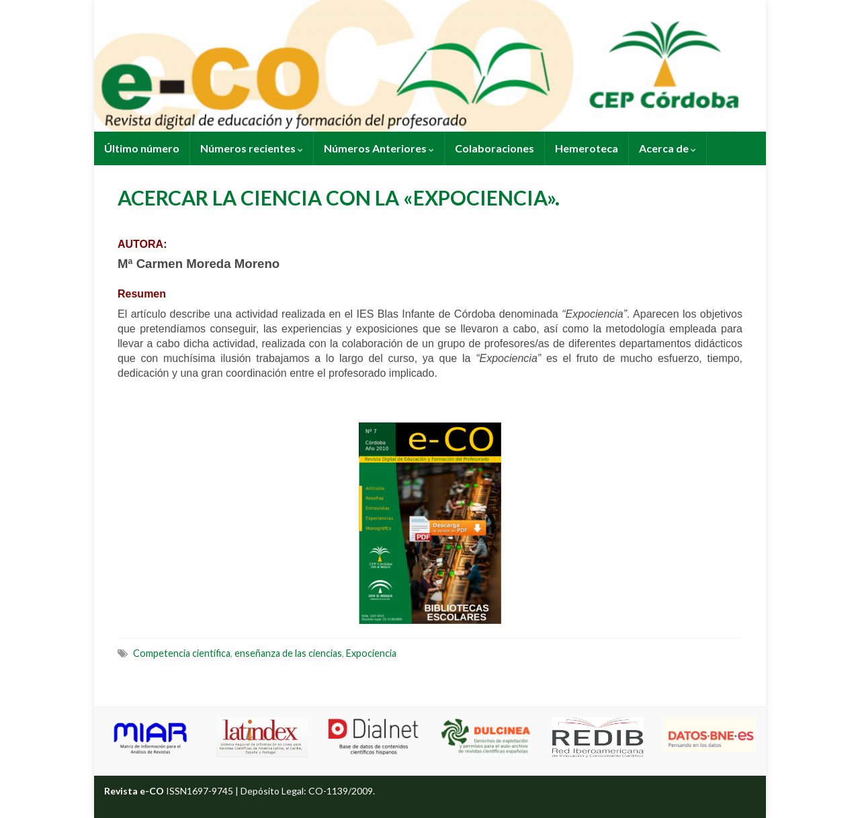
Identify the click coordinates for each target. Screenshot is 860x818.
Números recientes (251, 148)
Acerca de (667, 148)
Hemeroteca (586, 148)
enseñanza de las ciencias (288, 653)
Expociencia (371, 653)
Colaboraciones (494, 148)
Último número (141, 148)
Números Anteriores (379, 148)
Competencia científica (181, 653)
